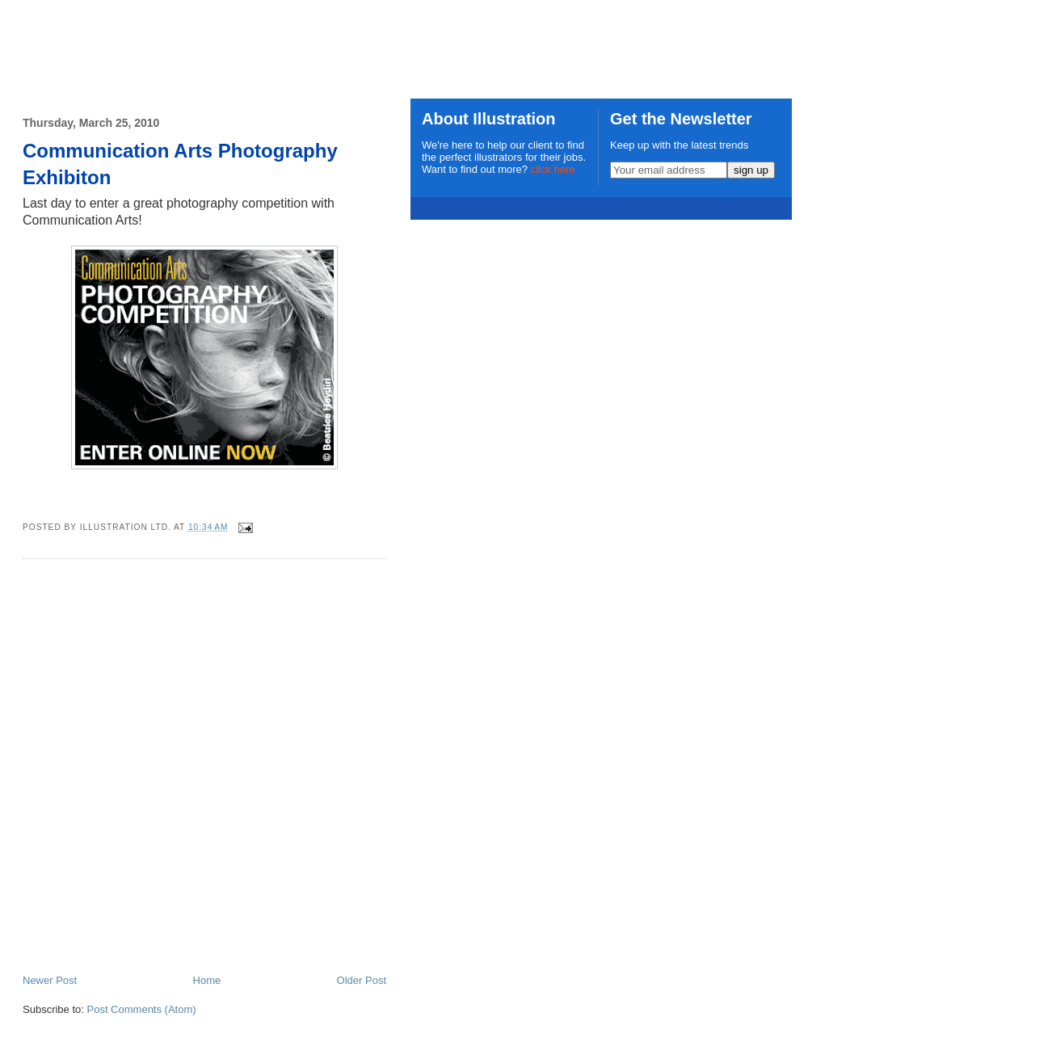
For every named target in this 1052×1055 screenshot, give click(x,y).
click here (553, 169)
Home (207, 980)
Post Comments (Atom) (141, 1009)
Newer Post (50, 980)
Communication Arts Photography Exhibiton (180, 164)
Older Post (361, 980)
